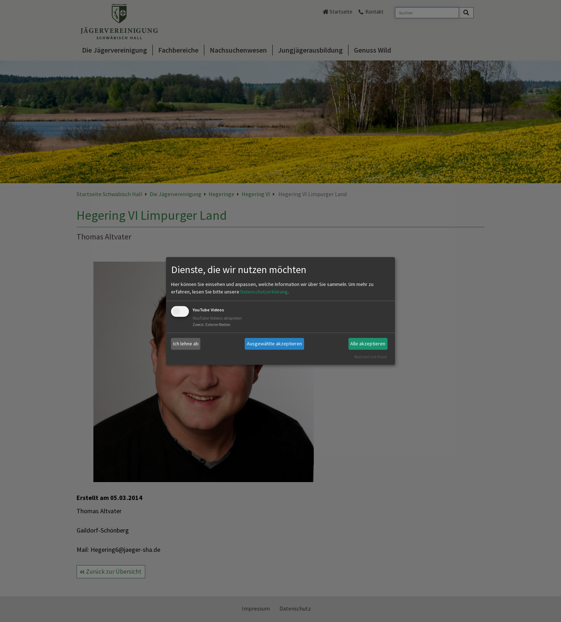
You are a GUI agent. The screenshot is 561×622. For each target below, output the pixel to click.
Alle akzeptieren (367, 343)
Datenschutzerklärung (264, 291)
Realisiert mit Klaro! (370, 356)
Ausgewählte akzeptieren (274, 343)
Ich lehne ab (186, 343)
